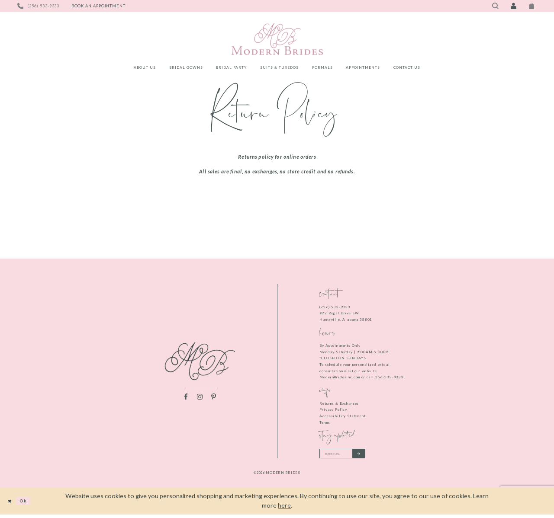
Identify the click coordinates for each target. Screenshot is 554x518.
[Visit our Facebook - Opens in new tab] (186, 399)
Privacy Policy (333, 409)
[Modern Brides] (277, 38)
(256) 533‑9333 (335, 307)
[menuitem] (145, 69)
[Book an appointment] (98, 6)
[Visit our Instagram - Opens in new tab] (199, 399)
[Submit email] (375, 455)
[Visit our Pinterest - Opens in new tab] (213, 399)
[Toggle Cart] (532, 6)
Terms (324, 422)
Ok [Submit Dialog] (30, 504)
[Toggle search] (495, 6)
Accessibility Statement (342, 416)
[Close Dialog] (12, 504)
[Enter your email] (351, 455)
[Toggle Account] (513, 6)
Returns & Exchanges (339, 403)
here (284, 509)
